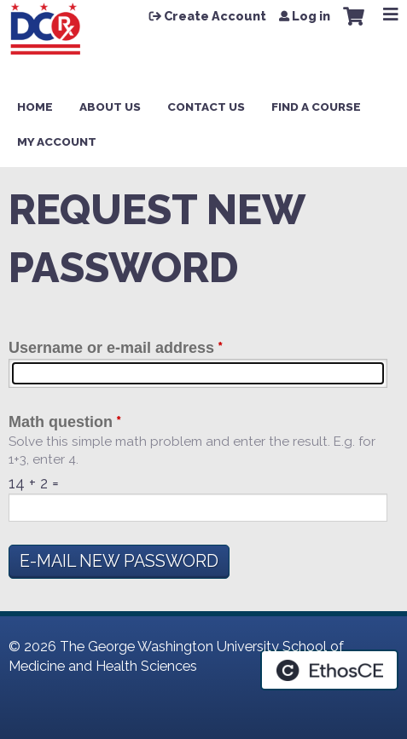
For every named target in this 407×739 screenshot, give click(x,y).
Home (35, 106)
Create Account (215, 16)
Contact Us (206, 106)
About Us (110, 106)
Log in (311, 16)
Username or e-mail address (111, 347)
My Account (56, 141)
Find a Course (316, 106)
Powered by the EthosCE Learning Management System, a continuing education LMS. (329, 670)
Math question (61, 421)
